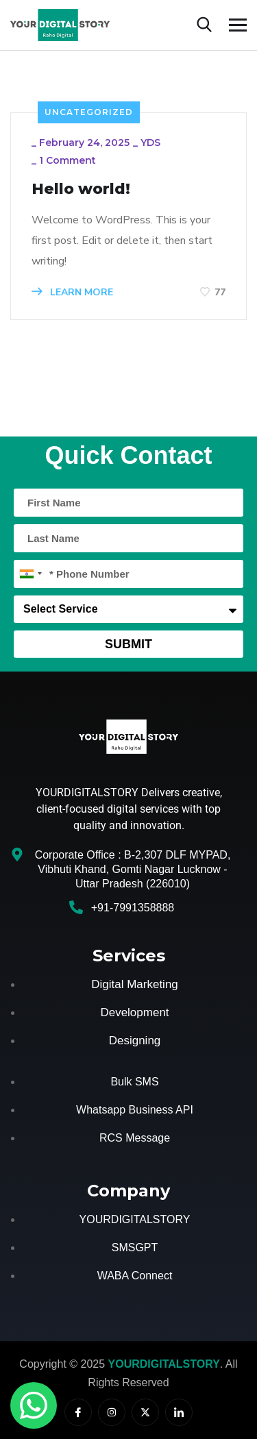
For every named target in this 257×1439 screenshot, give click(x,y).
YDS (150, 142)
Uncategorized (89, 112)
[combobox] (30, 574)
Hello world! (81, 189)
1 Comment (67, 160)
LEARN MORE (72, 292)
